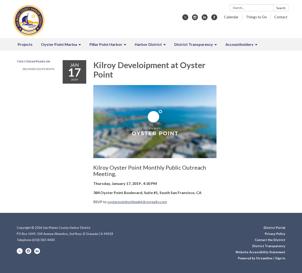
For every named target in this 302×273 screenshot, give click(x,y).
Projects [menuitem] (25, 44)
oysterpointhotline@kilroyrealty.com (137, 201)
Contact (280, 17)
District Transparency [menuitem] (193, 44)
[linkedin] (205, 18)
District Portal (274, 228)
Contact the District (270, 240)
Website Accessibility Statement (260, 252)
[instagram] (195, 18)
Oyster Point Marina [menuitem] (59, 44)
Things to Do (256, 17)
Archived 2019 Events (38, 69)
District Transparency (268, 246)
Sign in (280, 258)
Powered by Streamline (255, 258)
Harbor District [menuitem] (148, 44)
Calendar (231, 17)
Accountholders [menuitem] (239, 44)
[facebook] (214, 18)
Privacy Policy (275, 234)
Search (281, 8)
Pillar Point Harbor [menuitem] (106, 44)
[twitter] (185, 18)
